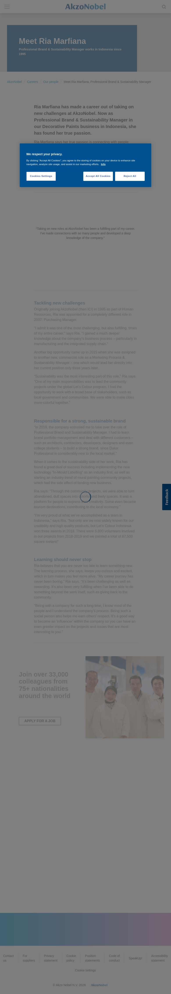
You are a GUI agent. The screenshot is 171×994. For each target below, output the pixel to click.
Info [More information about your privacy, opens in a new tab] (103, 164)
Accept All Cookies (98, 176)
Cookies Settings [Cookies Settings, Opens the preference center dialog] (41, 176)
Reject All (130, 176)
